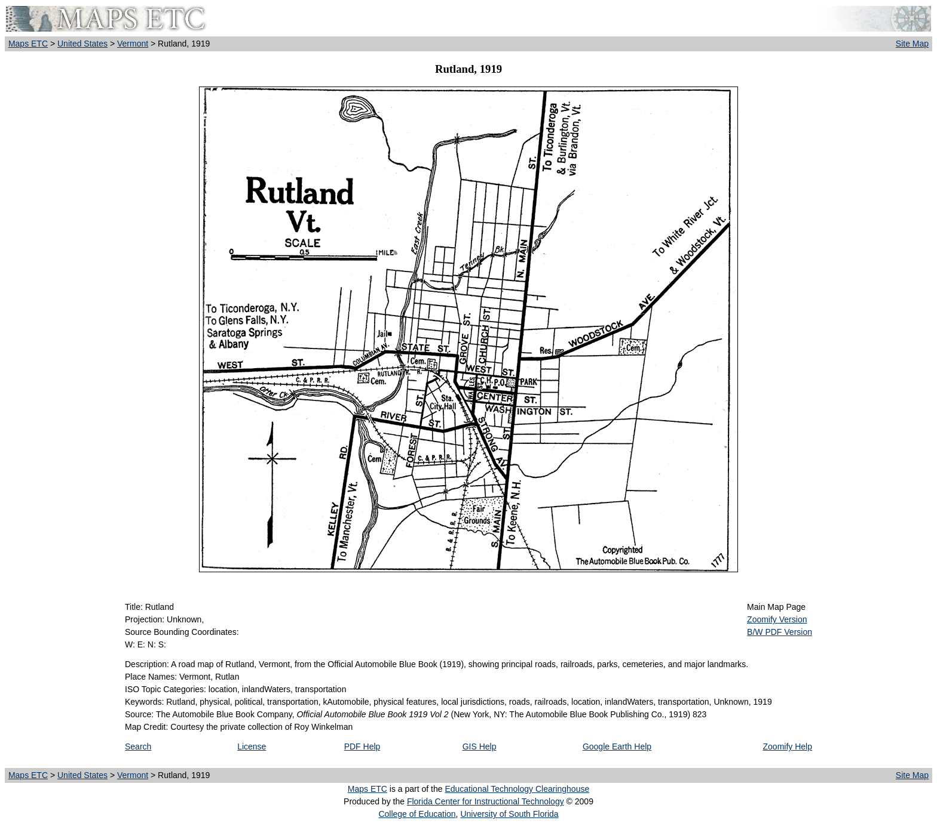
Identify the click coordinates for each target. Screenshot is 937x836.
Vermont (132, 43)
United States (82, 43)
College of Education (416, 814)
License (251, 746)
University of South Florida (509, 814)
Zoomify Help (787, 746)
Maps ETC (28, 43)
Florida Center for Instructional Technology (485, 801)
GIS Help (480, 746)
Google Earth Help (617, 746)
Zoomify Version (777, 619)
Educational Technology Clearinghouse (517, 789)
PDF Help (362, 746)
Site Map (912, 43)
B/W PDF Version (779, 632)
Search (138, 746)
